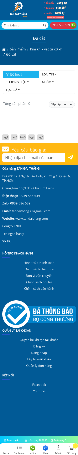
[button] (71, 448)
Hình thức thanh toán (39, 263)
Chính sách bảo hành (39, 288)
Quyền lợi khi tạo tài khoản (39, 340)
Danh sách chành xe (39, 269)
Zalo (45, 450)
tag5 (40, 137)
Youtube (39, 391)
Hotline (32, 450)
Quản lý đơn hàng (39, 365)
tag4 (31, 137)
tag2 (14, 137)
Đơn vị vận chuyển (39, 275)
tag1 (5, 137)
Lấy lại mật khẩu (39, 359)
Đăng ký (39, 346)
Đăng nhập (39, 353)
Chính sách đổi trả (39, 282)
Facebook (39, 384)
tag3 (23, 137)
